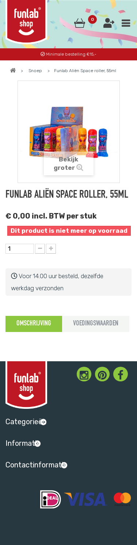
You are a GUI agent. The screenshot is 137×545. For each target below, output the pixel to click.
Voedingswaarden (95, 324)
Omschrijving (33, 324)
